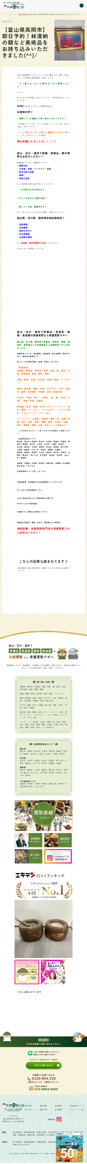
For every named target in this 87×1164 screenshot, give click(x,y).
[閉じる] (81, 1134)
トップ (4, 14)
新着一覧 (43, 1110)
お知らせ (12, 14)
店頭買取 (58, 1106)
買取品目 (28, 1106)
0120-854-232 (43, 1079)
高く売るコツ (30, 1110)
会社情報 (58, 1110)
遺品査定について (77, 1106)
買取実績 (43, 1106)
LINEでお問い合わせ (43, 1066)
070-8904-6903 (46, 1090)
